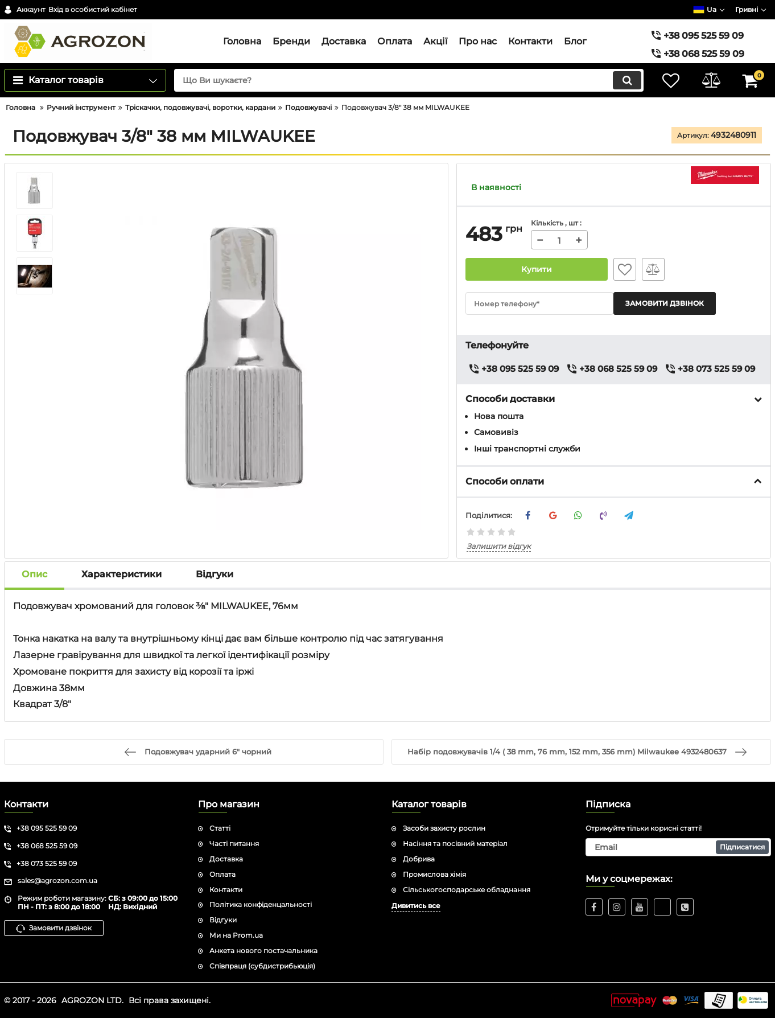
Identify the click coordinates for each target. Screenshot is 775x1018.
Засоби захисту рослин (444, 828)
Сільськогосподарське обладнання (466, 889)
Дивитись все (415, 905)
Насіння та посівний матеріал (455, 843)
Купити (536, 269)
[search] (409, 80)
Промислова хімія (434, 874)
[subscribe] (679, 847)
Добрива (419, 859)
